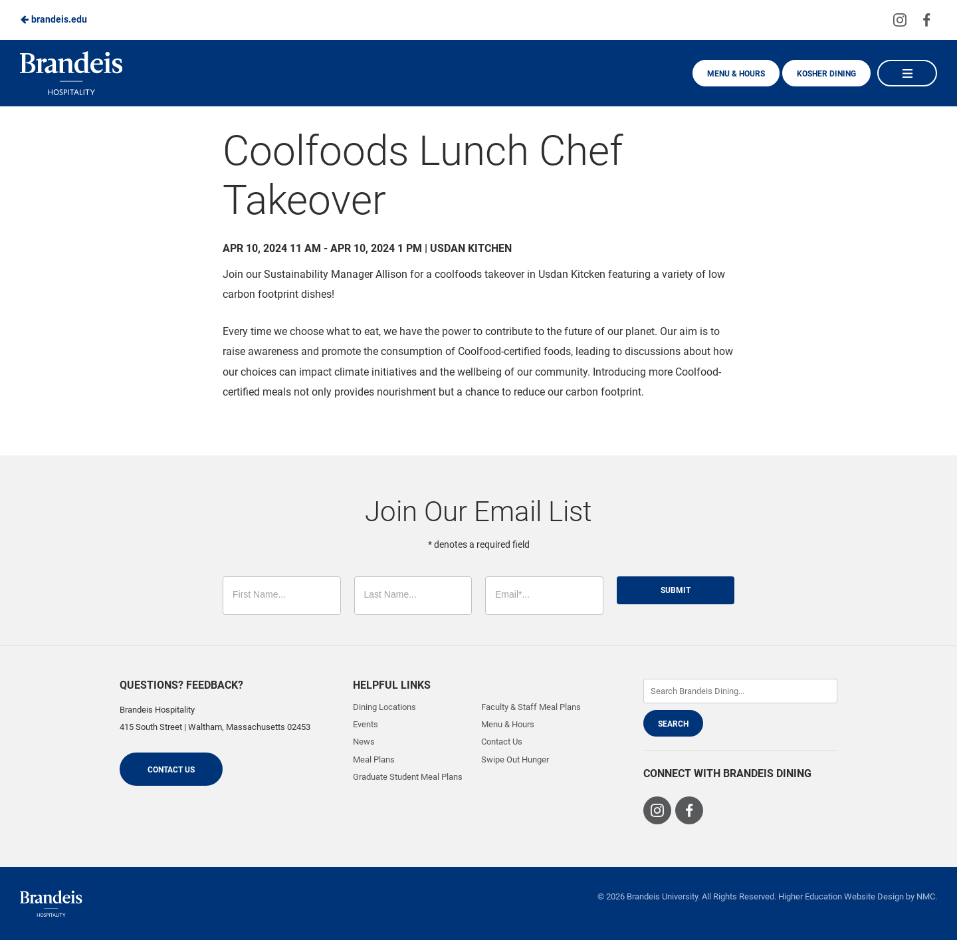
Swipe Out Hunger (515, 759)
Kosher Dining (826, 73)
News (364, 742)
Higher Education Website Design (841, 896)
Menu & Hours (736, 73)
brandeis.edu (53, 19)
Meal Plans (374, 759)
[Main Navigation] (907, 73)
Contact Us (171, 769)
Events (365, 724)
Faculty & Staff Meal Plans (531, 707)
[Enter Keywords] (740, 691)
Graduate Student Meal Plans (408, 777)
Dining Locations (384, 707)
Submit (676, 590)
